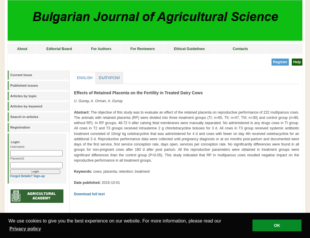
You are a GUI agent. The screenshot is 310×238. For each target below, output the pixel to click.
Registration (20, 127)
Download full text (89, 194)
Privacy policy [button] (25, 228)
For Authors (101, 49)
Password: (17, 158)
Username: (17, 146)
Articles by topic (23, 96)
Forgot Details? (21, 176)
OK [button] (277, 225)
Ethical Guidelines (189, 49)
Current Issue (21, 75)
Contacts (240, 49)
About (22, 49)
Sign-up (39, 176)
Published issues (24, 85)
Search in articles (24, 117)
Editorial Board (59, 49)
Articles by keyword (26, 106)
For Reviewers (142, 49)
